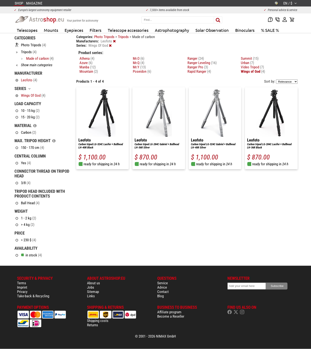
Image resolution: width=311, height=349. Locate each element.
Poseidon (142, 71)
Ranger (195, 58)
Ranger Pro (197, 67)
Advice (162, 287)
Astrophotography (172, 30)
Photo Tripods (104, 37)
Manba (87, 67)
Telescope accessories (128, 30)
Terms (21, 283)
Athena (86, 58)
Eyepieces (74, 30)
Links (91, 296)
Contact (163, 291)
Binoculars (244, 30)
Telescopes (27, 30)
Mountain (88, 71)
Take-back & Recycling (33, 296)
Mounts (51, 30)
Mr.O (138, 58)
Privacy (22, 291)
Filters (95, 30)
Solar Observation (212, 30)
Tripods (124, 37)
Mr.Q (138, 63)
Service (162, 283)
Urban (247, 63)
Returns (92, 325)
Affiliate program (169, 312)
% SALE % (270, 30)
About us (93, 283)
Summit (250, 58)
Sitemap (93, 291)
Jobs (90, 287)
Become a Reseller (170, 316)
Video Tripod (252, 67)
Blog (160, 296)
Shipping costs (97, 320)
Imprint (22, 287)
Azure (85, 63)
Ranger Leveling (202, 63)
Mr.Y (139, 67)
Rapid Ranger (199, 71)
